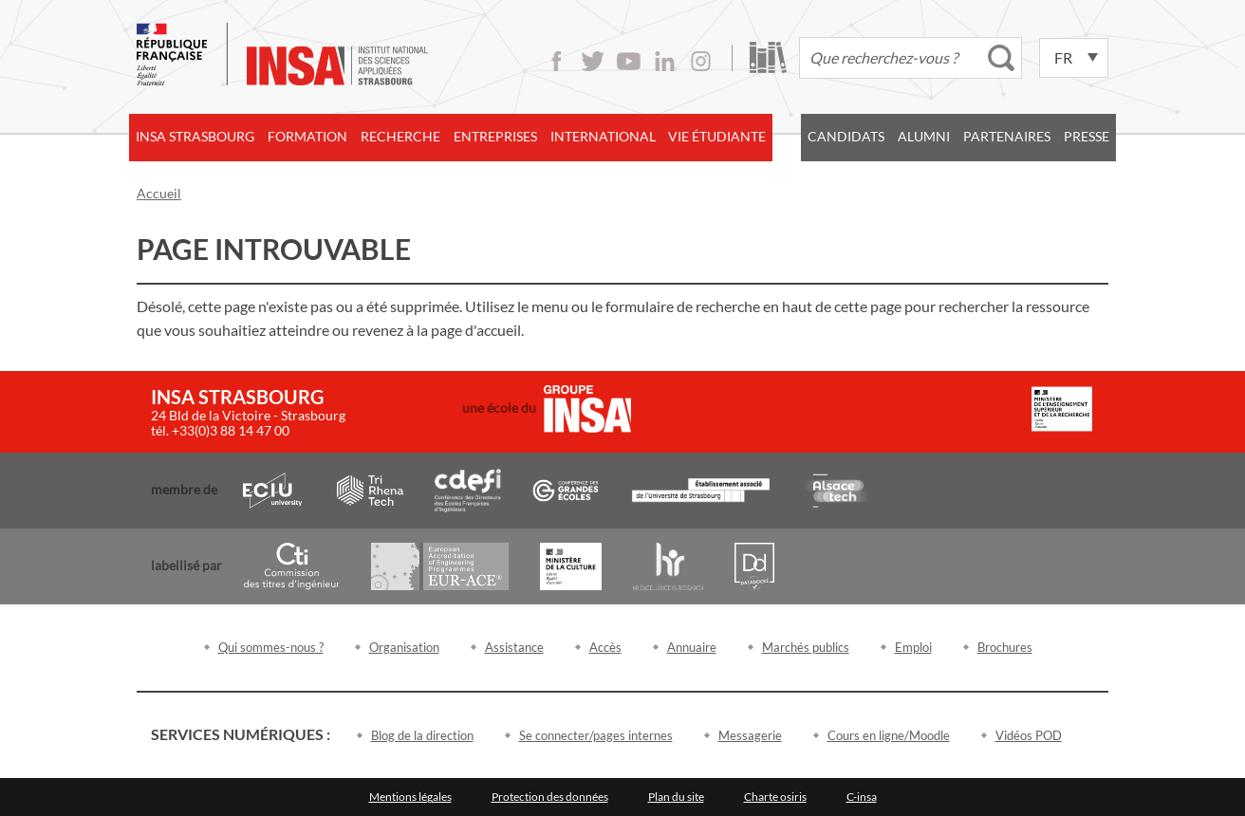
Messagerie (750, 735)
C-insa (861, 796)
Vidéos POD (1028, 735)
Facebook (556, 61)
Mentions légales (410, 796)
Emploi (913, 647)
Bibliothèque (768, 57)
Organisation (404, 647)
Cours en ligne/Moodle (888, 735)
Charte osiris (775, 796)
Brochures (1004, 647)
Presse (1086, 136)
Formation (307, 136)
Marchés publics (805, 647)
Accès (605, 647)
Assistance (514, 647)
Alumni (924, 136)
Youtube (629, 61)
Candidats (846, 136)
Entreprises (495, 136)
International (603, 136)
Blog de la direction (422, 735)
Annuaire (691, 647)
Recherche (400, 136)
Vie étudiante (717, 136)
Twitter (592, 61)
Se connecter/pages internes (596, 735)
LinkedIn (665, 61)
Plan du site (676, 796)
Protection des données (550, 796)
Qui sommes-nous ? (271, 647)
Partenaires (1006, 136)
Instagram (701, 61)
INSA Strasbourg (195, 136)
